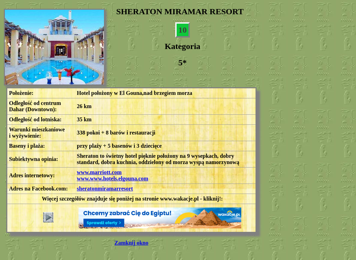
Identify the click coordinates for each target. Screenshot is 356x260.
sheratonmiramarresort (105, 189)
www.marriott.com (99, 172)
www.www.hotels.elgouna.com (112, 178)
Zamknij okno (131, 243)
